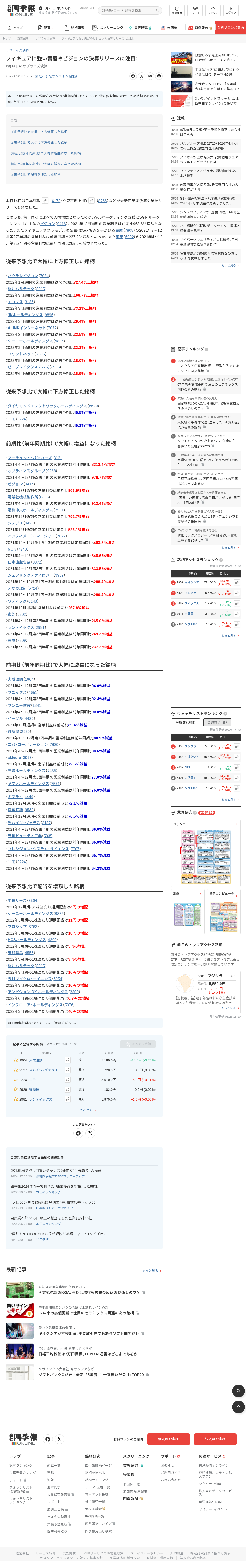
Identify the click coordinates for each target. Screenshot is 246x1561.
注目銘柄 (42, 1239)
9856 (59, 341)
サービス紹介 (45, 1553)
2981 (40, 627)
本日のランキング (48, 1192)
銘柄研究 (76, 28)
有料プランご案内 (230, 28)
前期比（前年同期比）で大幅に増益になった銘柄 (46, 153)
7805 (40, 354)
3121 (58, 458)
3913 (27, 758)
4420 (29, 719)
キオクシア (192, 582)
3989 (59, 575)
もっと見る (84, 1110)
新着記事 (23, 38)
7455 (52, 771)
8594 (32, 901)
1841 (37, 705)
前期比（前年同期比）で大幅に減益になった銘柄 (46, 164)
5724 (33, 588)
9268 (51, 471)
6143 (32, 601)
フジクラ (190, 593)
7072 (61, 536)
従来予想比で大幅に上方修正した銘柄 (39, 132)
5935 (48, 836)
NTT (187, 767)
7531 (59, 510)
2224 (21, 419)
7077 (52, 328)
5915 (40, 289)
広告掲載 (69, 1553)
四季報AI (200, 28)
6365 (44, 497)
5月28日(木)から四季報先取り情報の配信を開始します (60, 8)
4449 (29, 797)
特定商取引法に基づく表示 (210, 1553)
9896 (49, 315)
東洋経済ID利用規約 (125, 1558)
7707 (75, 849)
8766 (102, 201)
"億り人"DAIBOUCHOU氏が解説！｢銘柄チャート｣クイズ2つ (58, 1234)
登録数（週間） (186, 722)
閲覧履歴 (177, 10)
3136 (29, 302)
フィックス (192, 603)
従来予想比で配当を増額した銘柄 (36, 175)
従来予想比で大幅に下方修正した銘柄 (39, 142)
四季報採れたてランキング (54, 1208)
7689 (54, 745)
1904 (29, 679)
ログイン (231, 10)
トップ (15, 28)
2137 (46, 823)
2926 (25, 732)
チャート (195, 10)
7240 (22, 549)
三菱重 (189, 614)
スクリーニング (107, 28)
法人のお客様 (215, 1439)
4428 (29, 523)
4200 (52, 940)
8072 (37, 562)
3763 (33, 927)
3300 (74, 992)
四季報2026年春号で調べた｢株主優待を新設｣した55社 (54, 1186)
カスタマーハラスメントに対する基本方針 (71, 1558)
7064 (44, 276)
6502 (129, 237)
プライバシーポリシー (147, 1553)
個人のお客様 (169, 1439)
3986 (55, 367)
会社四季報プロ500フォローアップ (60, 1176)
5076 (69, 1005)
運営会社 (22, 1553)
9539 (29, 810)
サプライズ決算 (45, 38)
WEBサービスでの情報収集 (102, 1553)
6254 (58, 979)
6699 (93, 406)
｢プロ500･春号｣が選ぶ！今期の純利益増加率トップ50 (53, 1202)
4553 (29, 953)
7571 (55, 784)
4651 (33, 692)
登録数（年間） (217, 722)
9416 (61, 224)
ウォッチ (213, 10)
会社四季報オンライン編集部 (57, 76)
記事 (45, 28)
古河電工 (190, 777)
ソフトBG (191, 624)
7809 (129, 230)
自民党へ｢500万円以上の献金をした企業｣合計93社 (51, 1218)
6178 (56, 201)
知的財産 (177, 1553)
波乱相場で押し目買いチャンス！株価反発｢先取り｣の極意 (56, 1171)
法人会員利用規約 (193, 1558)
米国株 (170, 28)
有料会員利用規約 (160, 1558)
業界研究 (139, 28)
